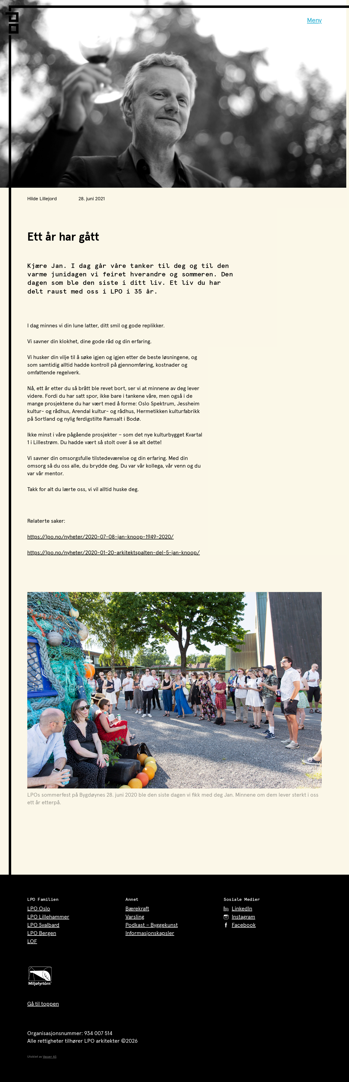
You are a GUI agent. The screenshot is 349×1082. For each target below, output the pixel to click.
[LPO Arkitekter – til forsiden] (13, 19)
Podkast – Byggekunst (151, 925)
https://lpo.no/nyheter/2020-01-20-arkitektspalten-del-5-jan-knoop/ (113, 552)
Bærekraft (137, 908)
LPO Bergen (41, 933)
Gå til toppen (43, 1004)
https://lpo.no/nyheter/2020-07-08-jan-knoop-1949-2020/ (100, 537)
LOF (32, 941)
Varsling (134, 917)
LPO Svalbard (43, 925)
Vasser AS (49, 1057)
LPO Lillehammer (48, 917)
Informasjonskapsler (149, 933)
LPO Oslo (38, 908)
